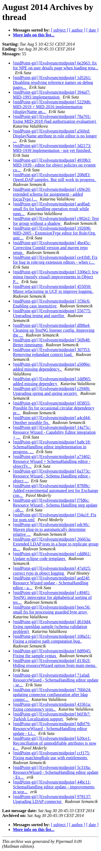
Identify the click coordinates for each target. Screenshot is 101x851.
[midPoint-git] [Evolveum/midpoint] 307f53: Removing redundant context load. (51, 352)
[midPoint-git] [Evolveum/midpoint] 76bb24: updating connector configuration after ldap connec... (52, 694)
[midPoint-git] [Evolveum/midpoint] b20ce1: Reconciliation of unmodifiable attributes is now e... (54, 743)
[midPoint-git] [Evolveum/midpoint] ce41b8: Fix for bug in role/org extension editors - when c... (55, 260)
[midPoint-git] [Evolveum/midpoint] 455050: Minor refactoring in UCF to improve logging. (53, 289)
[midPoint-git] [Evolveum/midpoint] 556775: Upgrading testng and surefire (52, 313)
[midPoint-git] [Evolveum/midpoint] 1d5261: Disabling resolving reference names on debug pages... (53, 82)
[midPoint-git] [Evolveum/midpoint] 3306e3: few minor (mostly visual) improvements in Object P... (56, 277)
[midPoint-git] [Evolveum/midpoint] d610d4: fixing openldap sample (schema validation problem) (52, 626)
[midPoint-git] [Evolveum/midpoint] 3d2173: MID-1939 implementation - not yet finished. (52, 148)
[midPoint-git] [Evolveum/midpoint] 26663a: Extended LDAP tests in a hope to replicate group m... (56, 544)
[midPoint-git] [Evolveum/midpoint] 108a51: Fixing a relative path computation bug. (52, 638)
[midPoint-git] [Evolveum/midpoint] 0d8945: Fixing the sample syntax (52, 653)
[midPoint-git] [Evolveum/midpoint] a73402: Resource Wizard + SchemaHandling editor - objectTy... (52, 461)
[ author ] (77, 30)
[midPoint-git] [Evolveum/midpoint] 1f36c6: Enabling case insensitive (51, 303)
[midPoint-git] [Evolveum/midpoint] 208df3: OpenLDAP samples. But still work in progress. (54, 177)
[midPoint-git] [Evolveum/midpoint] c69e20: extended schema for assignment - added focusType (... (52, 194)
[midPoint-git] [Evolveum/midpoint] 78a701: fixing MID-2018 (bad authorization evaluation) (55, 119)
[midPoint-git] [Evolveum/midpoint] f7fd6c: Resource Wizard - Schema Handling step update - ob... (55, 505)
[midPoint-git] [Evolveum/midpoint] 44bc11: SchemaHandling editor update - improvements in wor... (54, 787)
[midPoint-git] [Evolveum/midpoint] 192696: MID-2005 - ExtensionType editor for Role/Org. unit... (54, 233)
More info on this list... (33, 35)
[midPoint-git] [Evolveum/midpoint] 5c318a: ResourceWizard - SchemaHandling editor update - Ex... (55, 772)
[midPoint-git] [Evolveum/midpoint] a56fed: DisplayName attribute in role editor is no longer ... (55, 136)
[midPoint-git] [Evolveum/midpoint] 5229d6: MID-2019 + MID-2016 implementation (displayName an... (52, 107)
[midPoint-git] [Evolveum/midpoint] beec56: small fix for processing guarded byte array (51, 609)
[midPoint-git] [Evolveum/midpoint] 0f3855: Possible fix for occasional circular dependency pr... (54, 408)
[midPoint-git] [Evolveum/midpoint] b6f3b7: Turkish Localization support (51, 716)
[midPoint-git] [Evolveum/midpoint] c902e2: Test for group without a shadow (56, 221)
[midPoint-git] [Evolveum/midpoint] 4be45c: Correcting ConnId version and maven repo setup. (52, 247)
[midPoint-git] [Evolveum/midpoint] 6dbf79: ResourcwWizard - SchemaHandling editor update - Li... (51, 728)
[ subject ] (59, 30)
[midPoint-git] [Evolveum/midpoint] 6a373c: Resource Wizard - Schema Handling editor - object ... (52, 476)
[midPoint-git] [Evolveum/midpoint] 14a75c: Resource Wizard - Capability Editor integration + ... (54, 432)
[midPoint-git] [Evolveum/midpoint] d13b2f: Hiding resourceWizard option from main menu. (55, 663)
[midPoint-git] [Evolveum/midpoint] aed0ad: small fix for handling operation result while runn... (51, 209)
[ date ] (92, 30)
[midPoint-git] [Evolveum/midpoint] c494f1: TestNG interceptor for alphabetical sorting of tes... (52, 597)
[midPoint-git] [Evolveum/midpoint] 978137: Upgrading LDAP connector (52, 799)
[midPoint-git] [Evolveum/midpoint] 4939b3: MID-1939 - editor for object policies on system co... (54, 165)
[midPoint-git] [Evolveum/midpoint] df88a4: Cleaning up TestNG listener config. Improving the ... (54, 330)
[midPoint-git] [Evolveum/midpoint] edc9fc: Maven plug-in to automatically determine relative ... (51, 529)
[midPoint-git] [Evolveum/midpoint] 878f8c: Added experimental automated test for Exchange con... (55, 490)
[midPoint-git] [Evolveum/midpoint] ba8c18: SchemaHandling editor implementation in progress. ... (52, 447)
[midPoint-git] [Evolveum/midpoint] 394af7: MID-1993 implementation (51, 94)
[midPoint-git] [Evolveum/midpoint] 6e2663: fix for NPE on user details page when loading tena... (55, 65)
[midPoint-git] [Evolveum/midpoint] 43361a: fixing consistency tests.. (52, 706)
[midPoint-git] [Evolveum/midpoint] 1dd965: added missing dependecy (52, 381)
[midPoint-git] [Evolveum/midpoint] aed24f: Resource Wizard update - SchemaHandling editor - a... (51, 583)
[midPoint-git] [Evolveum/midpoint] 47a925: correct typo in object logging (52, 570)
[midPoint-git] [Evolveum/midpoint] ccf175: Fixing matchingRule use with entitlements (51, 755)
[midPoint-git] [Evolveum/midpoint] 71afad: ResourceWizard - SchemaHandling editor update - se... (55, 680)
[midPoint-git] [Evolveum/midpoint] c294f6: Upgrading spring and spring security (51, 391)
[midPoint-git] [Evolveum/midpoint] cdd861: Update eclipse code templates (52, 556)
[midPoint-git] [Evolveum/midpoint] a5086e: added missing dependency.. (52, 366)
